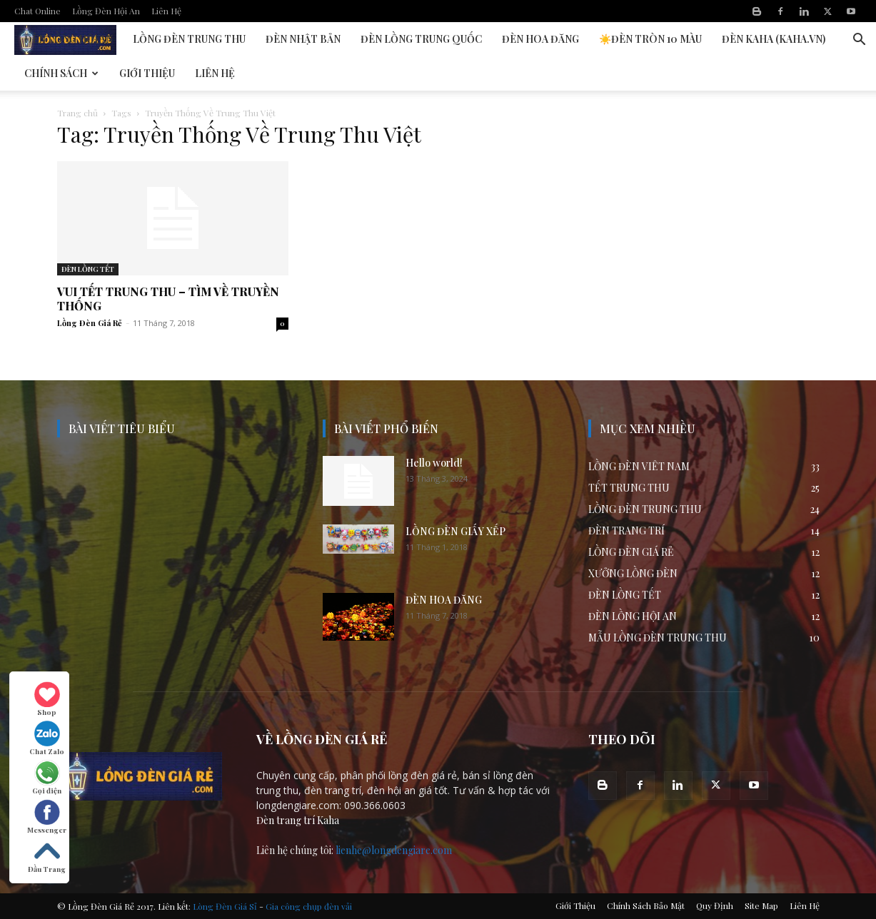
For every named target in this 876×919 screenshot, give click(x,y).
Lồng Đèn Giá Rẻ (89, 323)
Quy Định (714, 905)
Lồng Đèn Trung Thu (189, 39)
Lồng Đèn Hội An (106, 10)
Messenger (46, 817)
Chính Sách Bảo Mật (646, 905)
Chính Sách (61, 73)
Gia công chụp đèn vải (309, 906)
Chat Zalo (46, 738)
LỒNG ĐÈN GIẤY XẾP (455, 531)
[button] (859, 41)
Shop (47, 699)
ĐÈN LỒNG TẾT (87, 269)
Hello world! (434, 462)
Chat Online (37, 10)
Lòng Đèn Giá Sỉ (225, 906)
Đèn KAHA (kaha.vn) (773, 39)
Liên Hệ (166, 10)
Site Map (761, 905)
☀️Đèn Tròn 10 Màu (650, 39)
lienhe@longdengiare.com (394, 850)
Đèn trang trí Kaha (297, 820)
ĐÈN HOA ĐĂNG (444, 599)
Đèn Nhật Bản (303, 39)
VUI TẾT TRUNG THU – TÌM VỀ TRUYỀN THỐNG (168, 298)
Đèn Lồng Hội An (68, 39)
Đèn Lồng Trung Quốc (421, 39)
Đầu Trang (47, 856)
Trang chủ (77, 112)
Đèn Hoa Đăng (540, 39)
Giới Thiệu (147, 73)
